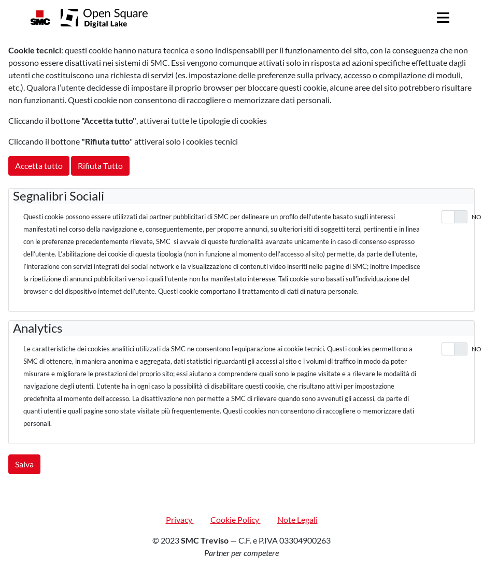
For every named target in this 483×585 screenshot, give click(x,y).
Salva (24, 464)
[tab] (243, 196)
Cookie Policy (235, 519)
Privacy (180, 519)
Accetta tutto (39, 165)
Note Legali (297, 519)
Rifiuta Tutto (100, 165)
